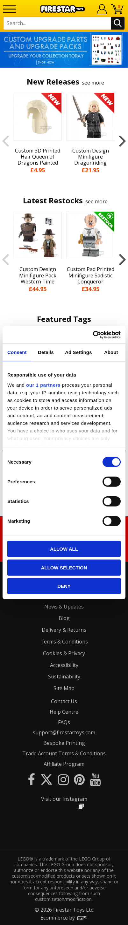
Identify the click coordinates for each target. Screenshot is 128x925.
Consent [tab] (17, 352)
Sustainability (64, 676)
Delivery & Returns (64, 629)
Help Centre (64, 711)
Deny (64, 586)
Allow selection (64, 567)
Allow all (64, 549)
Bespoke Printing (64, 742)
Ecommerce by (64, 917)
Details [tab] (46, 352)
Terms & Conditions (64, 641)
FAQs (64, 722)
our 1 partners (43, 384)
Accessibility (64, 665)
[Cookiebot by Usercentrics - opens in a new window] (93, 334)
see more (93, 82)
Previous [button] (5, 140)
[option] (64, 50)
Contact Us (64, 701)
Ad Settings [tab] (78, 352)
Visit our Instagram (64, 798)
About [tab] (111, 352)
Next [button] (122, 140)
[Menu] (9, 9)
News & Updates (64, 606)
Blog (64, 618)
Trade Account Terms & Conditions (64, 753)
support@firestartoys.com (64, 732)
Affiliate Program (64, 763)
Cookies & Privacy (64, 653)
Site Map (64, 688)
